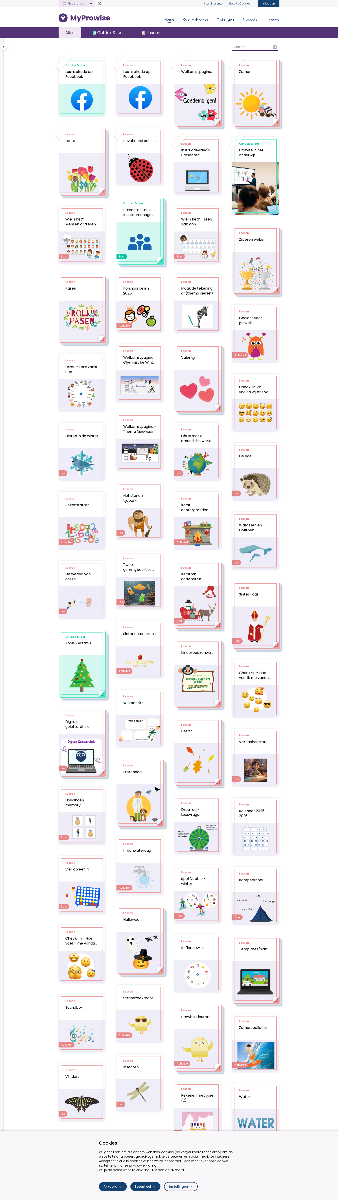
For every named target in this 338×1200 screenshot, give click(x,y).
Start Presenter (213, 3)
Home (169, 19)
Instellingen (181, 1186)
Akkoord (112, 1186)
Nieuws (273, 19)
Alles (70, 32)
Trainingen (225, 19)
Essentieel (145, 1186)
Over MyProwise (195, 19)
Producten (251, 19)
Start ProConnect (239, 3)
